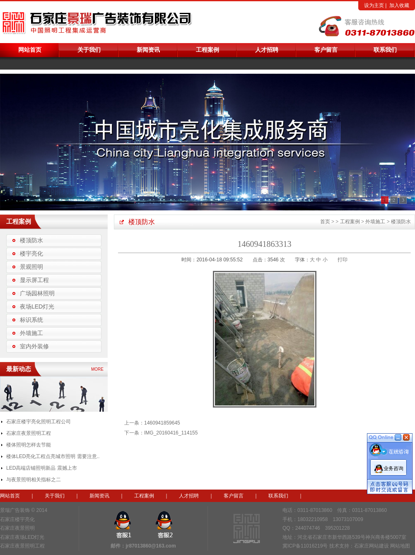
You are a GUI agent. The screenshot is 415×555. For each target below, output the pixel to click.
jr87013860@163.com (150, 546)
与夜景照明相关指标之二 (33, 480)
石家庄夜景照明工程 (28, 433)
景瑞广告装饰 (15, 510)
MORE (97, 369)
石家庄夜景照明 (17, 528)
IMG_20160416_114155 (171, 433)
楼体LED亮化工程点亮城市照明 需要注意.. (52, 456)
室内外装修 (34, 346)
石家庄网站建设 (371, 546)
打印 (342, 260)
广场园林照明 (37, 293)
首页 (325, 221)
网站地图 (400, 546)
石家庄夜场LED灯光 (22, 537)
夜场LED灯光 (37, 306)
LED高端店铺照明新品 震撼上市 (41, 468)
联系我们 (385, 50)
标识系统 (31, 319)
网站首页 (29, 50)
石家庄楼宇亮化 (17, 519)
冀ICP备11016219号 (305, 546)
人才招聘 (266, 50)
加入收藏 (399, 5)
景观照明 (31, 266)
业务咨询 (393, 467)
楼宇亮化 (31, 253)
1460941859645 (162, 423)
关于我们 (89, 50)
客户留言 (326, 50)
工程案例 (207, 50)
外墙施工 (31, 333)
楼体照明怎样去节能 (28, 445)
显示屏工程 (34, 280)
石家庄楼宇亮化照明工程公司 (38, 422)
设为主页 (374, 5)
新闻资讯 (148, 50)
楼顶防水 (31, 240)
